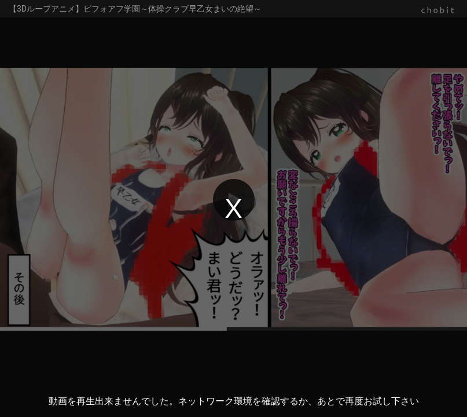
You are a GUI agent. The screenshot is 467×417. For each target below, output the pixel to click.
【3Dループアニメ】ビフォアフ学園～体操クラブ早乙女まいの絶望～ (135, 8)
